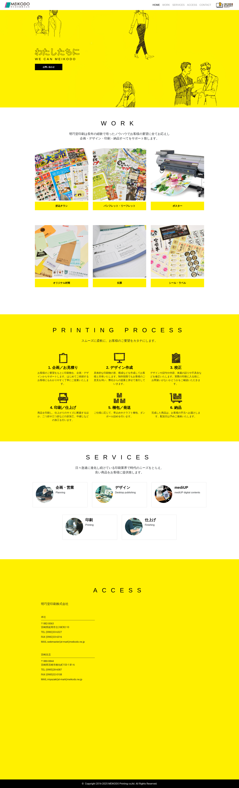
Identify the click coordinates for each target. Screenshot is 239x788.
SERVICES (178, 5)
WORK (166, 5)
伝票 (119, 283)
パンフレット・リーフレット (119, 206)
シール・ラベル (177, 283)
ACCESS (192, 5)
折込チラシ (61, 206)
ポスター (177, 206)
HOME (156, 5)
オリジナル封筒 (61, 283)
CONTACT (205, 5)
